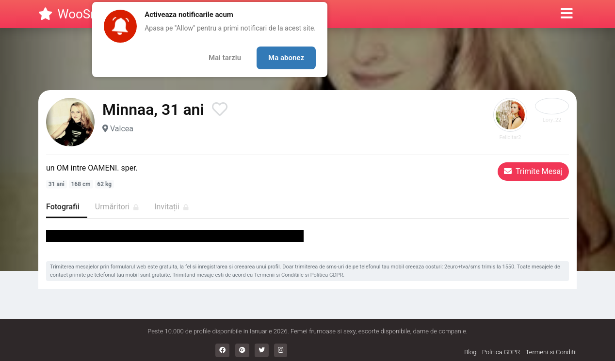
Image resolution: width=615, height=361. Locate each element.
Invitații (171, 206)
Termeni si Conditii (551, 352)
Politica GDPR (326, 275)
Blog (470, 352)
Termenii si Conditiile (279, 275)
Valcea (121, 128)
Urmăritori (117, 206)
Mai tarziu (225, 57)
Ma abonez (286, 57)
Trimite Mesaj (533, 171)
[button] (567, 14)
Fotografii (63, 206)
